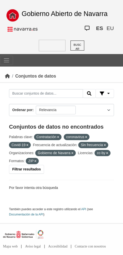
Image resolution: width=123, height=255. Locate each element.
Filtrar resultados (26, 169)
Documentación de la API (26, 214)
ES (99, 28)
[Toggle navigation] (6, 60)
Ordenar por (22, 110)
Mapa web (10, 246)
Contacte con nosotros (90, 246)
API (83, 209)
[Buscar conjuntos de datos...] (46, 93)
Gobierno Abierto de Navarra (65, 14)
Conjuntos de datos (35, 76)
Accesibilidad (58, 246)
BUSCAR (77, 47)
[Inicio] (7, 76)
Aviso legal (33, 246)
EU (110, 28)
